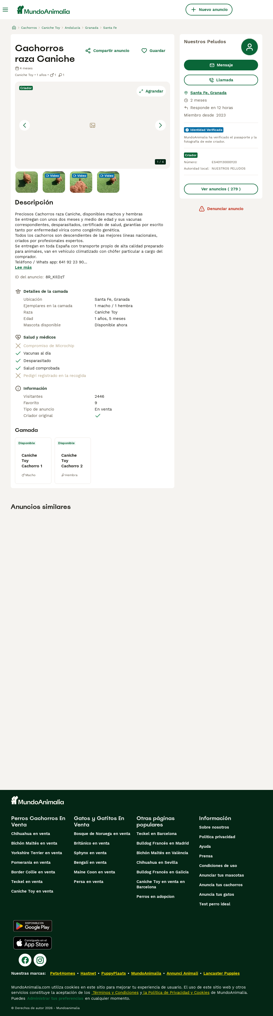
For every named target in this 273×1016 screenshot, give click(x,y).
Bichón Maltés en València (162, 852)
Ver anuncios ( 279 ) (221, 189)
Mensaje (221, 65)
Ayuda (205, 846)
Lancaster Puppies (221, 973)
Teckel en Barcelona (156, 833)
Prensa (206, 856)
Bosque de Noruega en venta (102, 833)
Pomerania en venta (31, 862)
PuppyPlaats (113, 973)
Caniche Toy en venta (32, 891)
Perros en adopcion (155, 896)
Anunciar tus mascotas (221, 875)
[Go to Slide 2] (54, 182)
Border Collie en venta (33, 872)
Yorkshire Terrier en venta (36, 852)
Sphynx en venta (90, 852)
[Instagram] (40, 960)
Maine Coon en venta (94, 872)
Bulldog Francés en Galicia (162, 872)
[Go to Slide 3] (81, 182)
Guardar (153, 50)
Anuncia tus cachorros (221, 884)
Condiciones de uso (218, 865)
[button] (92, 125)
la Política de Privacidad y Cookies (176, 992)
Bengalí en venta (90, 862)
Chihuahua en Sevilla (157, 862)
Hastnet (88, 973)
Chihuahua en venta (30, 833)
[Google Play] (32, 925)
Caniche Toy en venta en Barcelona (160, 884)
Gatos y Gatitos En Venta (99, 821)
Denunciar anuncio (221, 209)
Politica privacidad (217, 836)
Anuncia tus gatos (216, 894)
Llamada (221, 80)
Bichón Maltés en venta (34, 843)
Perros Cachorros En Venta (38, 821)
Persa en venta (88, 881)
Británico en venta (92, 843)
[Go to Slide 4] (108, 182)
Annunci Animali (182, 973)
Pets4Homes (62, 973)
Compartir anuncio (107, 50)
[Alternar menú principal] (5, 9)
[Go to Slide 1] (26, 182)
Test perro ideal (214, 904)
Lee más (23, 267)
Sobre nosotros (214, 827)
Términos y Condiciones (115, 992)
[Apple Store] (32, 943)
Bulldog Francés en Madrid (162, 843)
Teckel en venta (27, 881)
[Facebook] (25, 960)
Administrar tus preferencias (55, 998)
